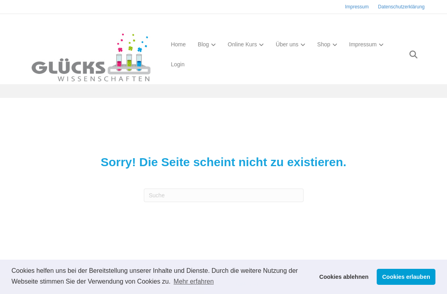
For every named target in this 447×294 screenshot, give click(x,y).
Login (175, 65)
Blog (201, 45)
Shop (321, 45)
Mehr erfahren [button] (194, 281)
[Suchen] (418, 55)
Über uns (284, 45)
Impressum (357, 7)
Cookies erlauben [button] (406, 277)
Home (176, 45)
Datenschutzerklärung (401, 7)
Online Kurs (239, 45)
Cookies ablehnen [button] (343, 277)
